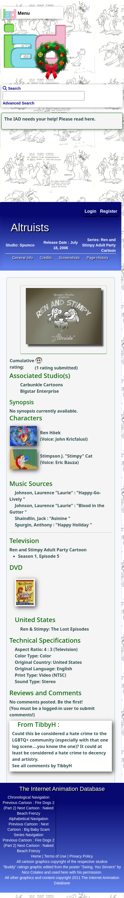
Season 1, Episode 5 (38, 556)
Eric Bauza (66, 462)
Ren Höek (50, 433)
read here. (84, 119)
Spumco (27, 245)
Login (91, 211)
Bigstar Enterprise (39, 391)
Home (36, 856)
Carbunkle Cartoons (41, 385)
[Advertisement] (33, 164)
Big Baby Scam (37, 829)
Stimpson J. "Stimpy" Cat (66, 456)
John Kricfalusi (70, 439)
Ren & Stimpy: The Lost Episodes (54, 629)
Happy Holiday (74, 525)
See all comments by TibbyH (42, 766)
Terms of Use (55, 856)
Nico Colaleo (32, 872)
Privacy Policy (81, 856)
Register (108, 211)
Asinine (59, 518)
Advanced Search (18, 103)
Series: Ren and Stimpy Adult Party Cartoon (99, 245)
